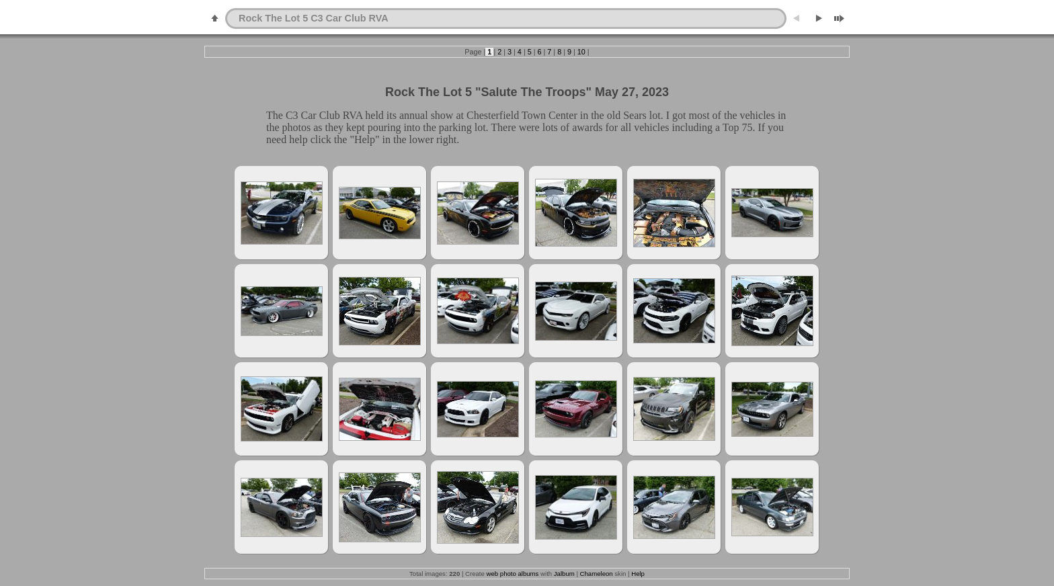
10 (581, 52)
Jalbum (564, 573)
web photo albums (513, 573)
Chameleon (596, 573)
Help (638, 573)
